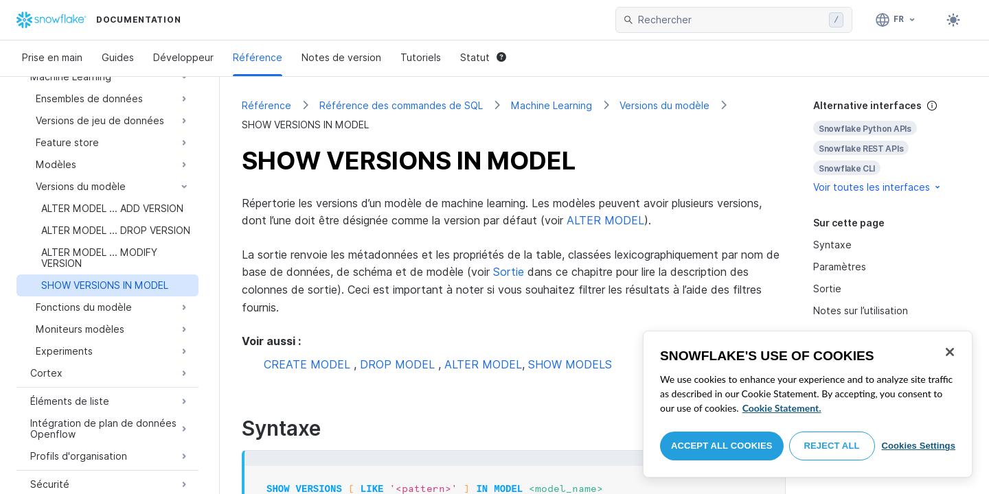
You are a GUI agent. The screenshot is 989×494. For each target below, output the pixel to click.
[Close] (950, 352)
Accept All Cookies (722, 445)
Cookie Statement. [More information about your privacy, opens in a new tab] (781, 408)
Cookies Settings (918, 445)
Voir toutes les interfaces (877, 187)
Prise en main (52, 57)
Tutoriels (420, 57)
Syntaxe (832, 244)
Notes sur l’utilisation (860, 310)
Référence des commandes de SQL (401, 105)
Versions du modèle (664, 105)
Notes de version (341, 57)
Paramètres (839, 266)
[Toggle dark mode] (953, 20)
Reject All (832, 445)
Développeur (183, 57)
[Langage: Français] (896, 20)
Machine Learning (551, 105)
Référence (257, 57)
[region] (808, 404)
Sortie (508, 272)
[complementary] (890, 146)
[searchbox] (730, 20)
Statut (483, 57)
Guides (118, 57)
